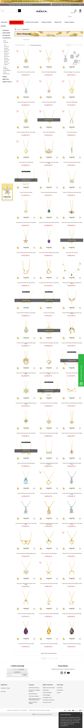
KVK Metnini (15, 681)
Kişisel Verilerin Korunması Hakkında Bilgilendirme (35, 710)
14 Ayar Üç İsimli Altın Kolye (26, 194)
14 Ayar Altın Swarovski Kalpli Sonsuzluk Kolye (71, 409)
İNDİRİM (3, 26)
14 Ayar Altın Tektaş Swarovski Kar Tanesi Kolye (26, 594)
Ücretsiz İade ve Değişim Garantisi (34, 702)
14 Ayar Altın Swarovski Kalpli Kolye (49, 562)
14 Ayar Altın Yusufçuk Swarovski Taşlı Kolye (26, 225)
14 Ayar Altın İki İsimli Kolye (72, 378)
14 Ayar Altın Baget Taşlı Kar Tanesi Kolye (25, 133)
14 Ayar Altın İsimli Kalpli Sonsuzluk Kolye (26, 317)
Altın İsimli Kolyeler (6, 54)
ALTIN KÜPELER (7, 70)
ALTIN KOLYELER (5, 41)
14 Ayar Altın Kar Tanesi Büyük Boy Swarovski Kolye (26, 410)
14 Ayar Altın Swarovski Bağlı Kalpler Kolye (26, 562)
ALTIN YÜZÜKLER (5, 68)
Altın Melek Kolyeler (6, 60)
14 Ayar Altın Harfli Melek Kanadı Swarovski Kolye (26, 379)
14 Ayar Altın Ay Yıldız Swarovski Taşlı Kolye (49, 286)
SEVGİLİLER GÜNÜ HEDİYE (6, 32)
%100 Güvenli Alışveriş (34, 699)
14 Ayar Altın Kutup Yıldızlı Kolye (49, 102)
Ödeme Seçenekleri (47, 704)
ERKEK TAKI (57, 22)
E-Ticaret (37, 726)
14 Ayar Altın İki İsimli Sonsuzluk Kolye (49, 409)
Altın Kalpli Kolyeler (6, 50)
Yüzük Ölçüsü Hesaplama (48, 711)
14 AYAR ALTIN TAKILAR (31, 22)
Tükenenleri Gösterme (34, 45)
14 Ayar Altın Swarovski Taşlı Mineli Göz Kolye (71, 225)
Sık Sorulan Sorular (47, 714)
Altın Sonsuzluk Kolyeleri (6, 46)
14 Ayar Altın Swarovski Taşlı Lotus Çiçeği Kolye (48, 164)
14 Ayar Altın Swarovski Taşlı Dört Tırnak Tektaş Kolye (49, 532)
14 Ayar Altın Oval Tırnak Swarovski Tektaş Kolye (71, 502)
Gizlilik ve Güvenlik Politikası (33, 714)
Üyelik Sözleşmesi (33, 705)
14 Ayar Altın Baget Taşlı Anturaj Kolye (26, 102)
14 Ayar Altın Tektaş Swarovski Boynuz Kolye (72, 593)
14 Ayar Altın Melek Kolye (72, 102)
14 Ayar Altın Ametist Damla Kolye (26, 654)
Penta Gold (26, 39)
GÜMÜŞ (4, 76)
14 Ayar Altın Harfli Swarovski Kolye (49, 194)
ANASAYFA (4, 22)
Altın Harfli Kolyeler (6, 57)
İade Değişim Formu (47, 709)
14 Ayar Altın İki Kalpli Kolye (49, 133)
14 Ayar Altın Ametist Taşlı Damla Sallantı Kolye (71, 471)
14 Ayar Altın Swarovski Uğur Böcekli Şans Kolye (71, 287)
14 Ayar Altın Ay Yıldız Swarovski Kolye (49, 501)
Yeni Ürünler (60, 699)
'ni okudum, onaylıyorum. (16, 682)
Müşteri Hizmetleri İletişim (49, 699)
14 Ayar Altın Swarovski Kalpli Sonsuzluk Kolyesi (49, 471)
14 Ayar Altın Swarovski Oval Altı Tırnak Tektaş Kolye (26, 532)
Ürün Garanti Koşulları (34, 707)
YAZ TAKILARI (6, 35)
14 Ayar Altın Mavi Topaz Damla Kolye (26, 501)
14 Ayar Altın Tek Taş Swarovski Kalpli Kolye (72, 562)
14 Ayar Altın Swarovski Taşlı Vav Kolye (26, 286)
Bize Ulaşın (3, 702)
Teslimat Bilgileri (46, 706)
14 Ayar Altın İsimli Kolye (48, 317)
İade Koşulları (46, 701)
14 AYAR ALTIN (6, 38)
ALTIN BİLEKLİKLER (6, 72)
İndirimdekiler (60, 701)
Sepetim (59, 704)
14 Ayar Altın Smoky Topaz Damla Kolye (72, 654)
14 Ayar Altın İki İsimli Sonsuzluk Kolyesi (26, 470)
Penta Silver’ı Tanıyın (5, 699)
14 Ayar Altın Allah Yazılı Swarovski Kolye (72, 194)
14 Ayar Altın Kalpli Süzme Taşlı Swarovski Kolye (48, 379)
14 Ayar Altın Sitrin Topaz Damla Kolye (49, 654)
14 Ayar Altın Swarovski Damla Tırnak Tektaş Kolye (72, 532)
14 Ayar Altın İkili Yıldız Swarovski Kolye (49, 593)
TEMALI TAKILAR (69, 22)
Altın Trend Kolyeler (6, 63)
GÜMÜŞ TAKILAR (46, 22)
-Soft (33, 726)
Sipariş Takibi (67, 4)
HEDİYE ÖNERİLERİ (15, 22)
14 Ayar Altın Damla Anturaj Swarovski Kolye (49, 225)
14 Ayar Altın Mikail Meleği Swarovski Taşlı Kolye (71, 318)
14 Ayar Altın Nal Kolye (72, 133)
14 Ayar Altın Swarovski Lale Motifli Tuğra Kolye (26, 348)
